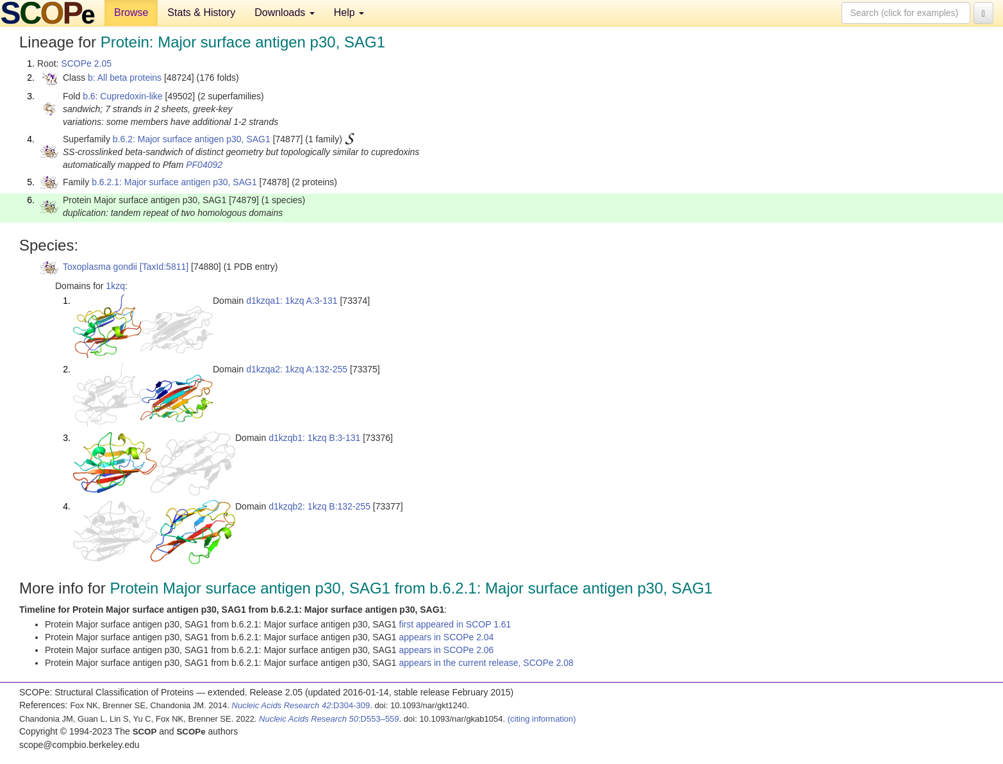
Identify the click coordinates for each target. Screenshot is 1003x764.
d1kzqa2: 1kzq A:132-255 (296, 369)
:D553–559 (329, 719)
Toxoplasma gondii (100, 267)
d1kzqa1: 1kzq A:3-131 (291, 300)
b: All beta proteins (125, 77)
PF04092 (204, 165)
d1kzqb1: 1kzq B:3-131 (314, 438)
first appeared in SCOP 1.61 (455, 624)
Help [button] (349, 12)
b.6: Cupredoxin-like (123, 96)
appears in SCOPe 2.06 (446, 650)
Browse (131, 12)
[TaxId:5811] (164, 267)
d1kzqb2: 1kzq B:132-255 (319, 506)
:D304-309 (301, 705)
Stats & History (201, 12)
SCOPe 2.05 (86, 63)
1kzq (115, 286)
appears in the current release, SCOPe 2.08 (486, 663)
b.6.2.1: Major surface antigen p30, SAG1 (174, 182)
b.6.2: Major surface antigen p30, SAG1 (191, 139)
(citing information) (542, 719)
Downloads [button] (284, 12)
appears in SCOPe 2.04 (446, 637)
